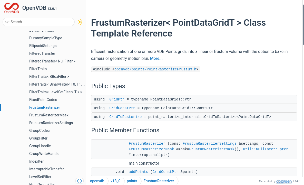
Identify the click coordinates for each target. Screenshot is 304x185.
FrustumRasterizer (147, 149)
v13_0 (115, 181)
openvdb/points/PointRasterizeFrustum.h (155, 69)
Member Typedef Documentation (269, 124)
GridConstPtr (122, 108)
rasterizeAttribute (261, 97)
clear (252, 62)
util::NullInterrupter (151, 172)
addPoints (256, 49)
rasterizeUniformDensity (267, 83)
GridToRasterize (125, 117)
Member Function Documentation (270, 166)
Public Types (254, 7)
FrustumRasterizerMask (151, 161)
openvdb (97, 181)
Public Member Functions (263, 35)
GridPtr (116, 99)
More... (216, 58)
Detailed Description (259, 117)
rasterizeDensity (260, 90)
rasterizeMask (259, 111)
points (132, 181)
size (251, 69)
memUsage (257, 76)
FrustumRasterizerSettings (156, 155)
